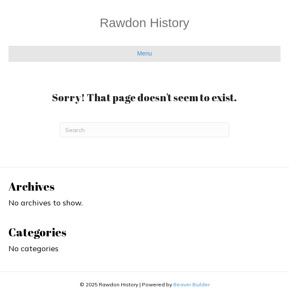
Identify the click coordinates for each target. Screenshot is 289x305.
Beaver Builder (191, 284)
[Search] (144, 129)
